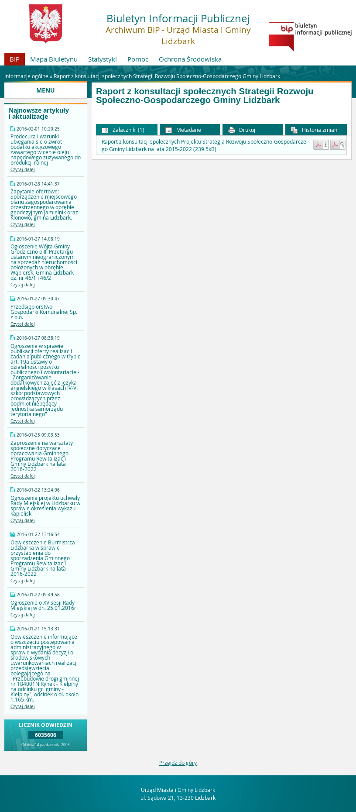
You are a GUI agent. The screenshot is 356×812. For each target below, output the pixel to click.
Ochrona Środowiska (190, 59)
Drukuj (241, 130)
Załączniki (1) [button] (123, 130)
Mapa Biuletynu (54, 59)
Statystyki (102, 59)
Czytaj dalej (22, 169)
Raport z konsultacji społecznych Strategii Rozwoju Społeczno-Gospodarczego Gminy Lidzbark (167, 75)
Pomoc (137, 59)
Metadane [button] (183, 130)
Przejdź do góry (178, 762)
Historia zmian (314, 130)
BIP (15, 59)
